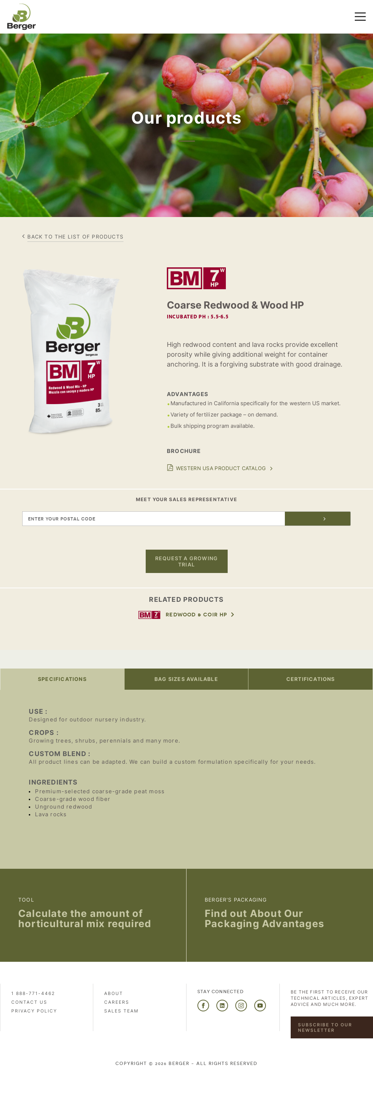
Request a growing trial (186, 561)
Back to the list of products (75, 236)
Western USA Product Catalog (221, 468)
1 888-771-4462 (33, 993)
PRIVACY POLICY (34, 1011)
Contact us (29, 1002)
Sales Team (121, 1011)
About (113, 993)
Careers (116, 1002)
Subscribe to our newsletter (325, 1027)
